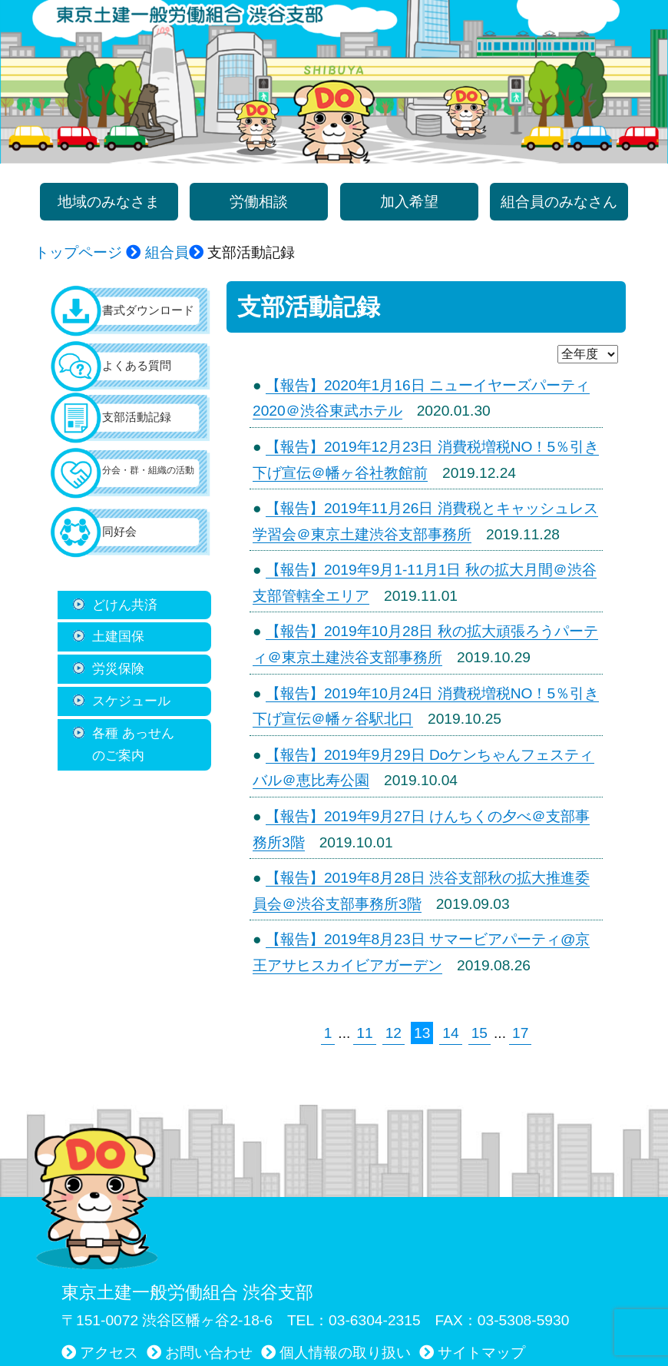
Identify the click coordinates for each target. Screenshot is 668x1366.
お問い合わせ (209, 1352)
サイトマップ (481, 1352)
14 (450, 1033)
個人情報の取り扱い (345, 1352)
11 (364, 1033)
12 (393, 1033)
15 (479, 1033)
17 (520, 1033)
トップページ (78, 252)
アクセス (109, 1352)
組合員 (167, 252)
